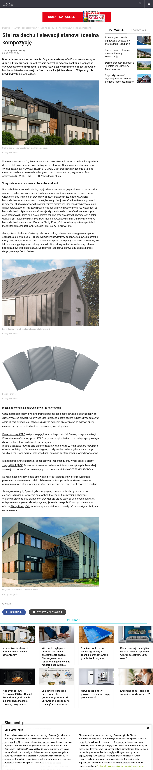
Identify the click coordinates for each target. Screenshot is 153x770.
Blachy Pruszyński (20, 506)
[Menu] (149, 4)
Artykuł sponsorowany (25, 27)
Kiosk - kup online (76, 17)
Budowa (6, 27)
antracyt (6, 426)
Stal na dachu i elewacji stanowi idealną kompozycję (66, 27)
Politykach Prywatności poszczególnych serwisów (120, 766)
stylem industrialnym (77, 417)
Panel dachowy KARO (13, 434)
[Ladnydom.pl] (8, 4)
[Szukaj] (140, 4)
